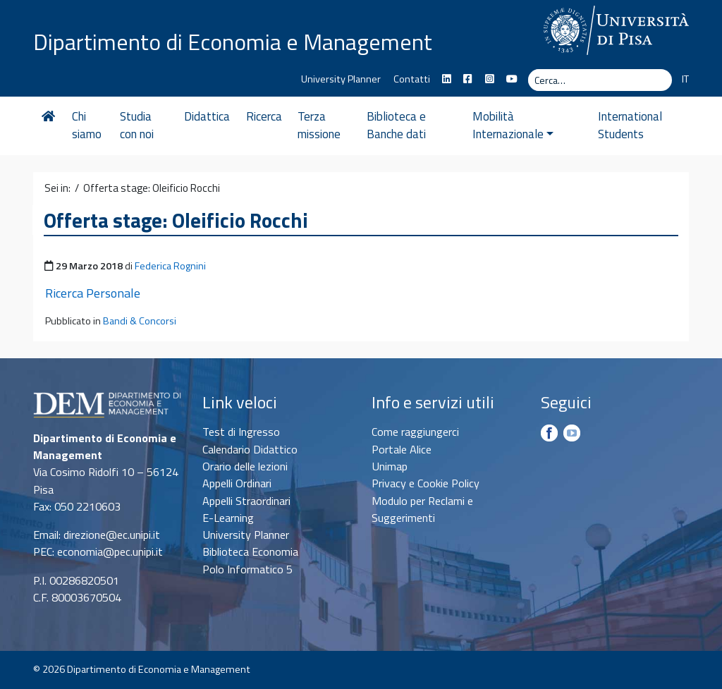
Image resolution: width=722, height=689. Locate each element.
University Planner (341, 79)
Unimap (390, 466)
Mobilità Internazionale (522, 125)
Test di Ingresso (241, 431)
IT (685, 79)
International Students (626, 125)
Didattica (211, 116)
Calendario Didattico (250, 449)
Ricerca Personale (92, 293)
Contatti (411, 79)
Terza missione (323, 125)
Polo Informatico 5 (247, 569)
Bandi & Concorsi (139, 321)
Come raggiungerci (415, 431)
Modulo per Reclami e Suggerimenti (422, 509)
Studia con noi (138, 125)
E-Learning (228, 517)
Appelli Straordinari (246, 500)
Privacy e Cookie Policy (425, 483)
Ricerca (268, 116)
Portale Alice (402, 449)
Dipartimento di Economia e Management (232, 41)
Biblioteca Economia (250, 551)
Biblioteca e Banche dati (402, 125)
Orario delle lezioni (245, 466)
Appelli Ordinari (236, 483)
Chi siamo (87, 125)
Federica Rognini (170, 266)
